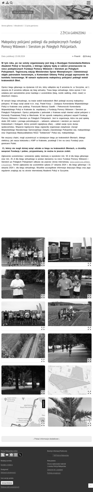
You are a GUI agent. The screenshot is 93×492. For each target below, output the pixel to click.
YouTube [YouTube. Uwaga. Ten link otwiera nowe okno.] (7, 455)
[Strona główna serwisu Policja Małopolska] (3, 2)
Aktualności (18, 26)
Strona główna (6, 26)
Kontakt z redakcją (7, 465)
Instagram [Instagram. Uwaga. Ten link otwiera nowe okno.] (16, 455)
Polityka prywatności (54, 473)
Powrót (76, 56)
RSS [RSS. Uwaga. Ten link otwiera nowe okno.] (3, 455)
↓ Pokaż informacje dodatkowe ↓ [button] (46, 439)
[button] (88, 3)
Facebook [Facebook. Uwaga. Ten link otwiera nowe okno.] (11, 455)
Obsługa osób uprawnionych (10, 487)
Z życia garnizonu (31, 26)
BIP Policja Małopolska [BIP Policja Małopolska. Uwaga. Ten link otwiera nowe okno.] (61, 455)
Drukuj (87, 56)
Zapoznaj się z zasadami (55, 469)
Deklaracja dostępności (8, 472)
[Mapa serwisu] (7, 2)
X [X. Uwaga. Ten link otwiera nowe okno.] (20, 455)
